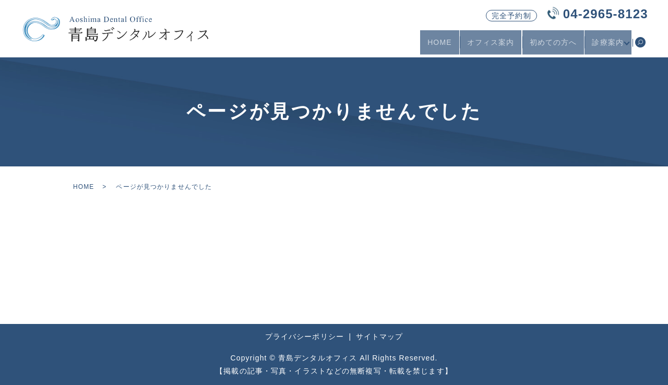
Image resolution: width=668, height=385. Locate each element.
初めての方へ (550, 46)
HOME (437, 46)
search (640, 46)
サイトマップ (379, 336)
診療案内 (605, 46)
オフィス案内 (487, 46)
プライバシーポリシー (304, 336)
